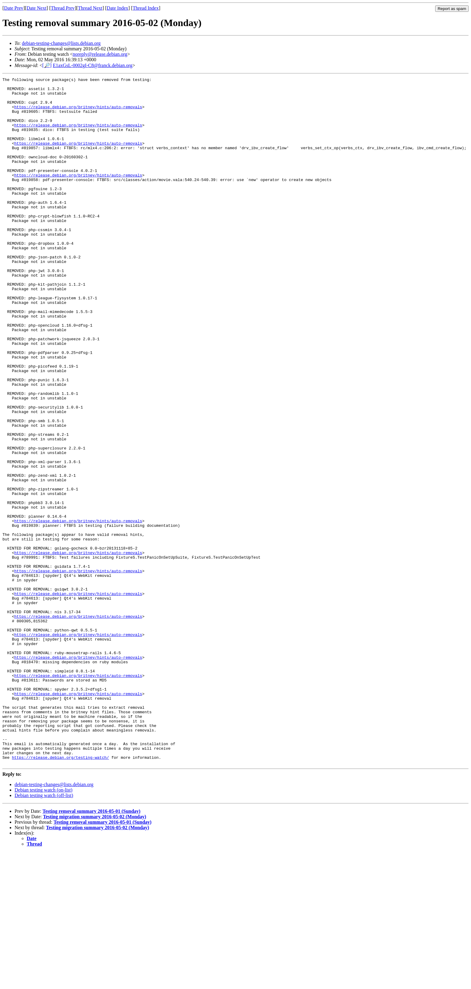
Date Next (36, 8)
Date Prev (13, 8)
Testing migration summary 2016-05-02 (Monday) (94, 954)
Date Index (117, 8)
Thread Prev (63, 8)
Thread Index (146, 8)
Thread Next (90, 8)
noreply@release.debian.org (100, 54)
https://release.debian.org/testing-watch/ (60, 893)
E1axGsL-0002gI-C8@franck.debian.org (92, 65)
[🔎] (47, 65)
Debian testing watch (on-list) (44, 927)
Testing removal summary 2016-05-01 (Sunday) (91, 948)
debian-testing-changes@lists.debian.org (61, 43)
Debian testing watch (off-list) (44, 932)
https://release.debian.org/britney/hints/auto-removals (78, 113)
